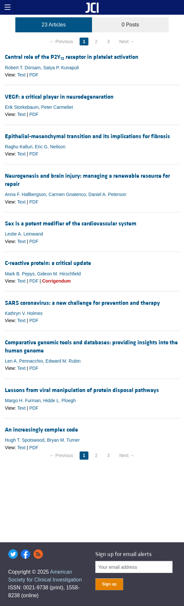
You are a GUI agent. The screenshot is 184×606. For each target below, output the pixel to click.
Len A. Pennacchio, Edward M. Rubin (43, 361)
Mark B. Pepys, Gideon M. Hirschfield (43, 273)
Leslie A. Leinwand (24, 234)
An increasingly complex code (41, 430)
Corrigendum (56, 281)
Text (21, 74)
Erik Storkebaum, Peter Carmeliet (39, 107)
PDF (33, 74)
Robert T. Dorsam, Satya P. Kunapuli (42, 67)
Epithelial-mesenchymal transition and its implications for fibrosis (87, 136)
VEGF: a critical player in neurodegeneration (59, 97)
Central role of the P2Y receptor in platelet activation (71, 57)
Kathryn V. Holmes (23, 313)
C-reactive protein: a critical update (48, 263)
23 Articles (54, 24)
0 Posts (130, 24)
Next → (126, 41)
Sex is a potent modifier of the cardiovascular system (70, 223)
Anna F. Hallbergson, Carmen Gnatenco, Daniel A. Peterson (65, 194)
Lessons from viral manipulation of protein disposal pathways (82, 390)
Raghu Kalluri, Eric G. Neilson (35, 146)
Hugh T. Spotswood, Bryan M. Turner (42, 440)
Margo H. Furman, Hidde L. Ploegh (40, 400)
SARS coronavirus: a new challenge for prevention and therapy (82, 303)
